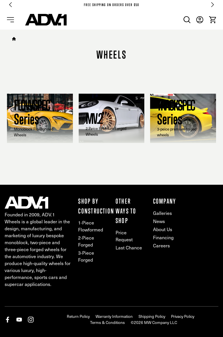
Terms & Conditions (107, 322)
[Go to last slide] (10, 4)
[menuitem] (187, 19)
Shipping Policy (152, 316)
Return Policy (78, 316)
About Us (162, 229)
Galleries (162, 213)
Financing (163, 237)
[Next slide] (212, 4)
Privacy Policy (182, 316)
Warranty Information (114, 316)
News (159, 221)
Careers (161, 245)
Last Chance (129, 247)
